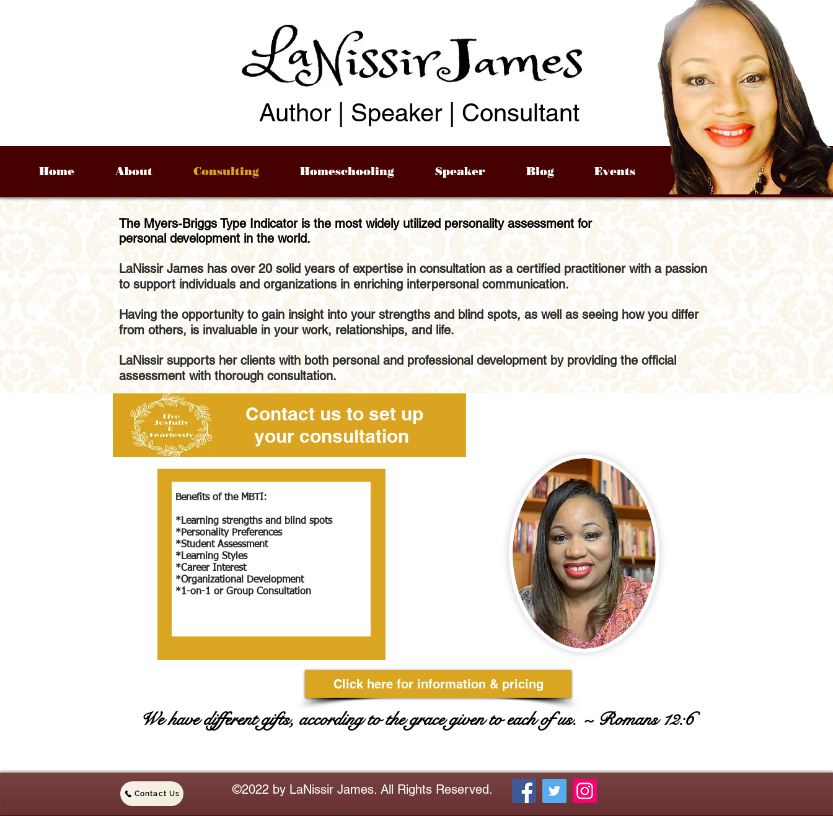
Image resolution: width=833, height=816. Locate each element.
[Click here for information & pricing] (438, 684)
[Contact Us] (151, 793)
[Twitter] (554, 791)
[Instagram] (585, 791)
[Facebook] (524, 791)
